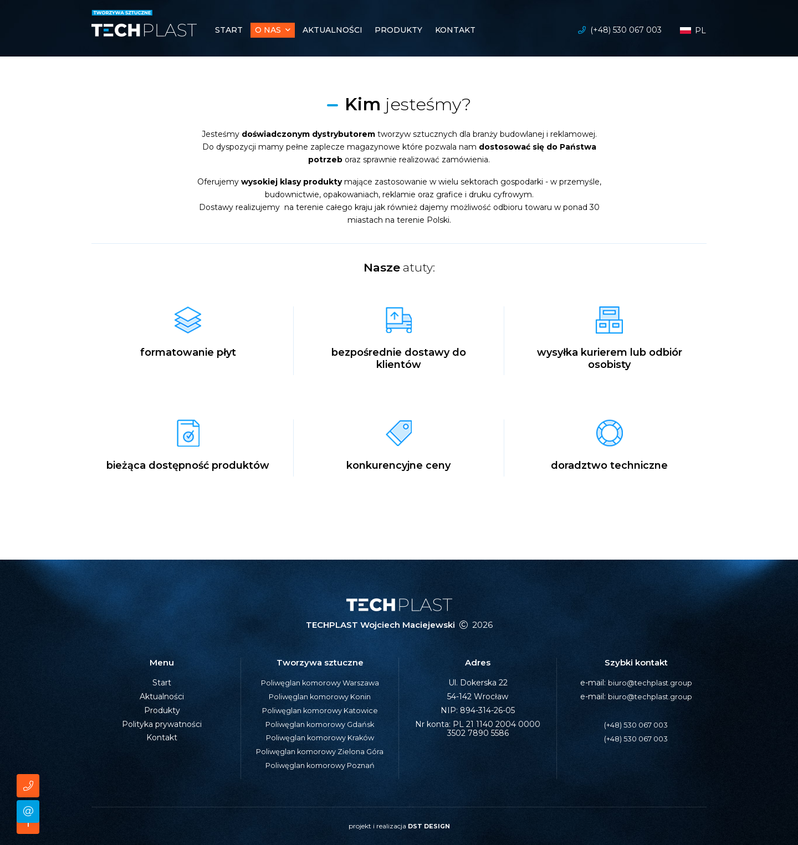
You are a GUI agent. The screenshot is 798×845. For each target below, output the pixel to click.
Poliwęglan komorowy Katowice (320, 710)
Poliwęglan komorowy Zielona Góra (320, 751)
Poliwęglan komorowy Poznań (320, 765)
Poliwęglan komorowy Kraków (320, 737)
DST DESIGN (429, 826)
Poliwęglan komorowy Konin (320, 696)
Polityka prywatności (162, 724)
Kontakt (161, 737)
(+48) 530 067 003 (626, 31)
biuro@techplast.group (650, 683)
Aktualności (162, 696)
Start (161, 683)
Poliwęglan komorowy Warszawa (319, 683)
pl (693, 32)
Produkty (162, 710)
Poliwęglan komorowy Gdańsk (320, 724)
